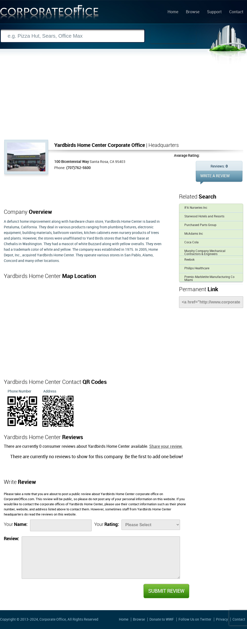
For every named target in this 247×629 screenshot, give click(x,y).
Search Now (173, 36)
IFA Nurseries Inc (195, 207)
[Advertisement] (123, 101)
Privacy (222, 619)
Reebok (189, 259)
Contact (236, 12)
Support (214, 12)
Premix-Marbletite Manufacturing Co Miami (209, 278)
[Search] (72, 36)
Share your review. (166, 446)
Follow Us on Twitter (195, 619)
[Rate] (150, 525)
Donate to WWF (161, 619)
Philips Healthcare (196, 268)
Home (173, 12)
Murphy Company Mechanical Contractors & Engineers (204, 252)
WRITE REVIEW (219, 177)
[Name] (61, 525)
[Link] (211, 302)
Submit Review (166, 591)
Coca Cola (191, 242)
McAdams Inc (193, 233)
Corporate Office (49, 13)
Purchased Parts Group (200, 225)
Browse (192, 12)
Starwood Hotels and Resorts (204, 216)
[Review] (101, 557)
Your (16, 524)
